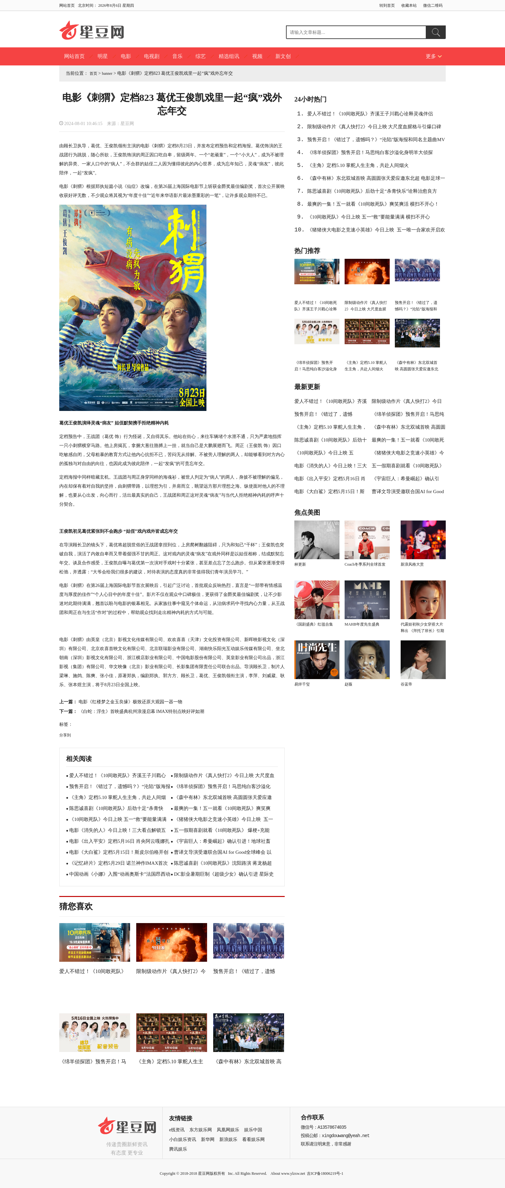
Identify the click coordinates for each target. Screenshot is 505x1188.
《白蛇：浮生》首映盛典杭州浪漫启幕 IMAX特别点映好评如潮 (142, 711)
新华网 (207, 1139)
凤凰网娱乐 (228, 1129)
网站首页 (67, 5)
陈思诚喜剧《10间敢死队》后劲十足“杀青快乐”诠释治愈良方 (372, 191)
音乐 (177, 56)
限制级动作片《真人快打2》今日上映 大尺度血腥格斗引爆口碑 (374, 126)
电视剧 (151, 56)
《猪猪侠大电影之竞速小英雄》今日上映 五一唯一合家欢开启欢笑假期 (376, 231)
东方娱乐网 (200, 1129)
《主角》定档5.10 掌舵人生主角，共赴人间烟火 (358, 165)
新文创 (283, 56)
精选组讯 (229, 56)
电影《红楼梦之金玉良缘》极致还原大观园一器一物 (130, 701)
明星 (103, 56)
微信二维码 (433, 5)
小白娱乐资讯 (182, 1139)
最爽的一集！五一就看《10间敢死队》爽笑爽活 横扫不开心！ (373, 204)
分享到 (65, 735)
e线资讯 (177, 1129)
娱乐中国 (253, 1129)
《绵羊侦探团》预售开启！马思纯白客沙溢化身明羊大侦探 (370, 152)
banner (107, 73)
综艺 (200, 56)
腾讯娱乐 (178, 1149)
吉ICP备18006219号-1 (325, 1173)
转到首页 (387, 5)
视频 (257, 56)
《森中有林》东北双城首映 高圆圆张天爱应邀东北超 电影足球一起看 (376, 180)
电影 (126, 56)
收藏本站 (409, 5)
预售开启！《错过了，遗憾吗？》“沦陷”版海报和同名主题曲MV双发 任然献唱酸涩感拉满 (376, 141)
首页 (93, 73)
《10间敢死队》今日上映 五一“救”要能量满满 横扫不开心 (368, 216)
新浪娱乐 (228, 1139)
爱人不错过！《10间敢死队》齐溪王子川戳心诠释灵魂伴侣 (370, 113)
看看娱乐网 (253, 1139)
